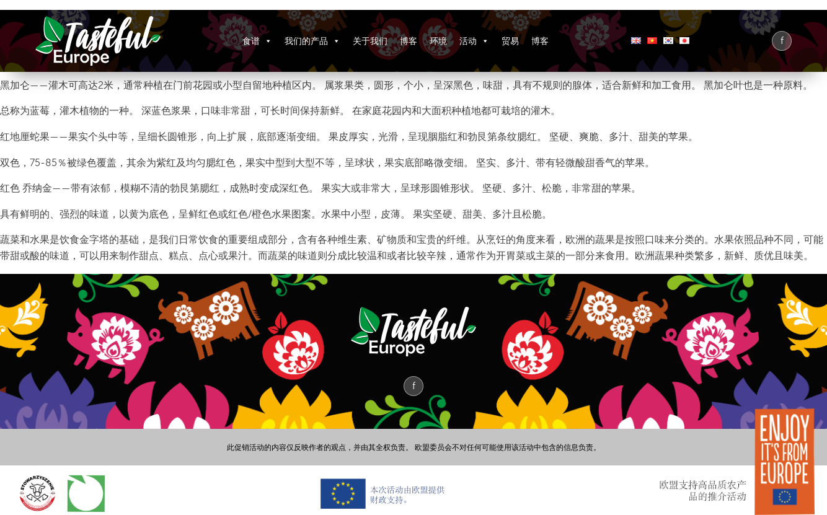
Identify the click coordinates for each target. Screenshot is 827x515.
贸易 (510, 40)
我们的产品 (312, 40)
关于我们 (370, 40)
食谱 (257, 40)
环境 (438, 40)
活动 (474, 40)
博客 (408, 40)
